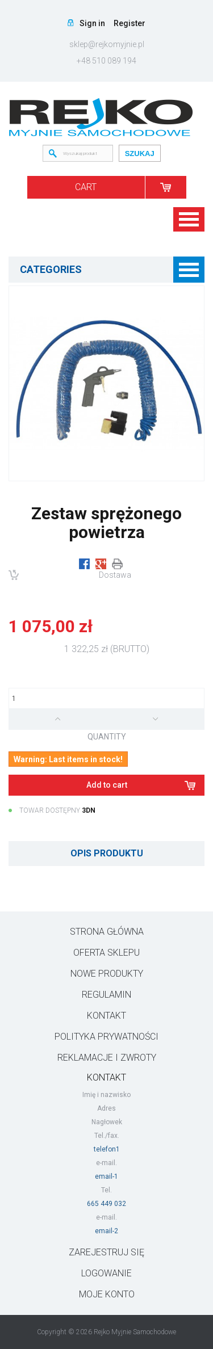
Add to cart (106, 784)
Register (129, 23)
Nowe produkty (106, 973)
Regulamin (106, 994)
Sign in (92, 23)
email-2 (106, 1231)
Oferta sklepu (106, 952)
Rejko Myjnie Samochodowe (135, 1332)
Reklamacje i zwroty (106, 1057)
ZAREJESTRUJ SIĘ (106, 1252)
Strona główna (107, 931)
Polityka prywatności (106, 1036)
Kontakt (106, 1015)
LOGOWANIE (106, 1273)
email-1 (106, 1176)
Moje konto (107, 1294)
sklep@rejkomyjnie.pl (106, 44)
